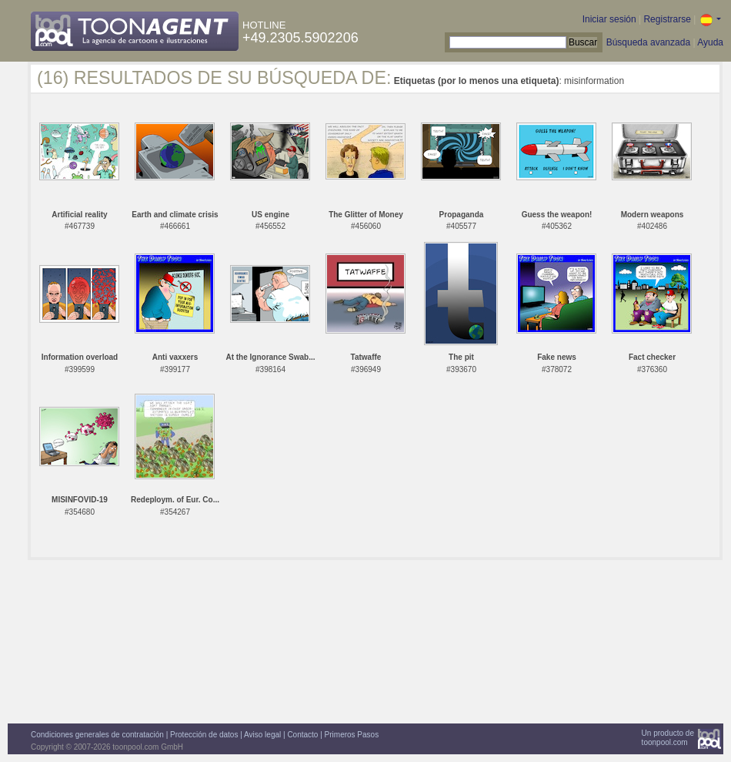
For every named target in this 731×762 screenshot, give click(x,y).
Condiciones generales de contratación (97, 734)
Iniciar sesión (609, 19)
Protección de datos (204, 734)
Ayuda (710, 42)
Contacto (302, 734)
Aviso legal (262, 734)
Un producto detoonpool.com (668, 738)
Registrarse (666, 19)
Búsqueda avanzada (648, 42)
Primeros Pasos (352, 734)
